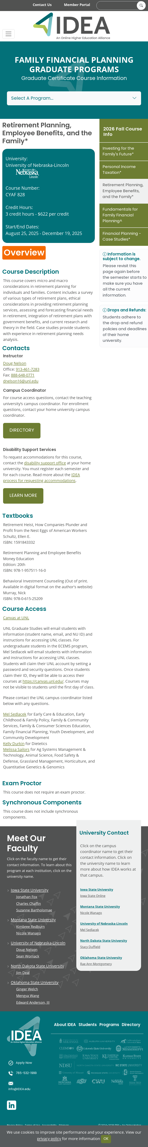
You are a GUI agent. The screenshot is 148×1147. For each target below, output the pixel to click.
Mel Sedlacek (14, 714)
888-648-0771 (22, 374)
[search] (120, 5)
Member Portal (77, 4)
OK (105, 1139)
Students (88, 1025)
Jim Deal (23, 972)
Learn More (23, 496)
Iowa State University (29, 889)
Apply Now (20, 1063)
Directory (21, 430)
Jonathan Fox (26, 896)
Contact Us (42, 4)
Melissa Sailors (16, 749)
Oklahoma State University (34, 982)
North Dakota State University (37, 965)
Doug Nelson (14, 363)
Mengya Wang (27, 995)
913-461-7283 (27, 369)
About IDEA (65, 1025)
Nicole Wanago (28, 933)
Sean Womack (27, 956)
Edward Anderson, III (33, 1002)
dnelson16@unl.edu (20, 380)
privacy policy (49, 1138)
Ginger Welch (27, 989)
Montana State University (33, 919)
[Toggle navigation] (8, 34)
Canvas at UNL (16, 617)
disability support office (45, 462)
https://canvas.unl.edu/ (43, 681)
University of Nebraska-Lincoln (38, 942)
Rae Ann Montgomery (96, 964)
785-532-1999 (22, 1073)
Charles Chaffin (28, 903)
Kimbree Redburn (30, 926)
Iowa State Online (92, 896)
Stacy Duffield (90, 947)
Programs (109, 1025)
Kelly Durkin (13, 743)
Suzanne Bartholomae (34, 910)
